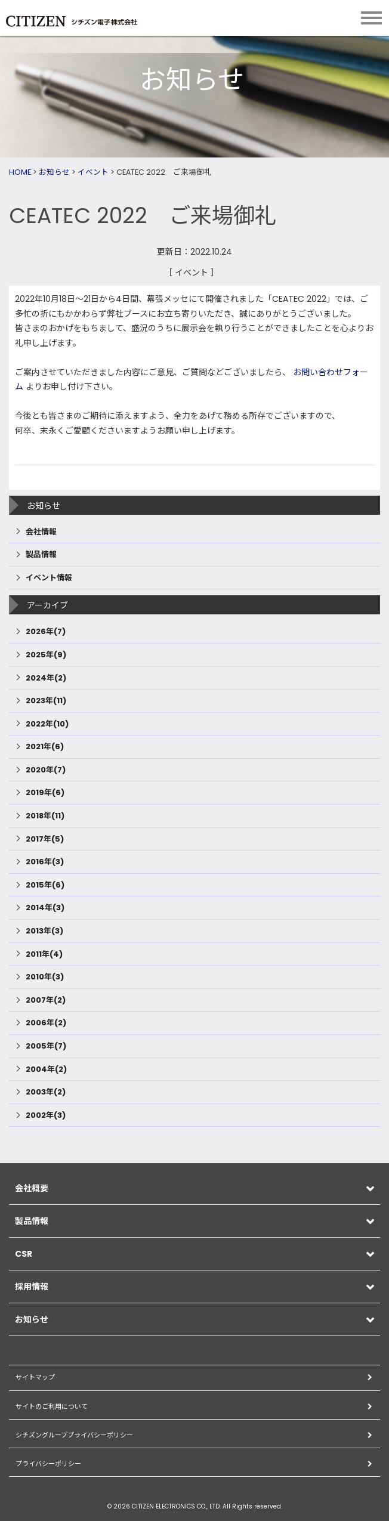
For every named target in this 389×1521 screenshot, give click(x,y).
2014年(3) (45, 907)
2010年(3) (45, 976)
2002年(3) (46, 1115)
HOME (20, 172)
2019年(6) (45, 792)
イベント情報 (49, 577)
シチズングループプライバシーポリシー (74, 1435)
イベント (93, 172)
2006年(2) (46, 1022)
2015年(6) (45, 885)
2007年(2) (46, 1000)
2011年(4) (44, 954)
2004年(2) (46, 1069)
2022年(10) (47, 723)
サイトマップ (35, 1377)
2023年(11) (46, 700)
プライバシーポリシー (48, 1464)
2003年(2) (46, 1092)
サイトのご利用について (52, 1406)
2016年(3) (45, 861)
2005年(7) (46, 1046)
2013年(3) (44, 930)
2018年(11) (45, 815)
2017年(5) (45, 839)
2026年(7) (46, 631)
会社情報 (41, 531)
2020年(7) (46, 769)
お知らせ (54, 172)
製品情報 (41, 554)
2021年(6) (45, 746)
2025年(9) (46, 654)
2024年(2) (46, 678)
